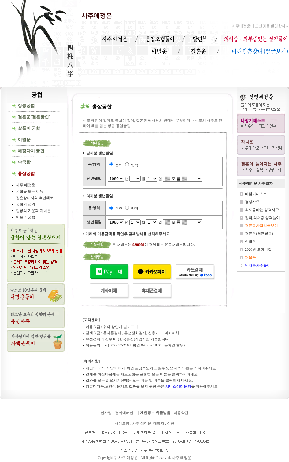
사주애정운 (96, 15)
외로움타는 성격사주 (262, 210)
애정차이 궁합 (31, 151)
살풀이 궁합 (29, 128)
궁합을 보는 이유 (29, 191)
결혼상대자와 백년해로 (35, 198)
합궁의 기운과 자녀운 (33, 211)
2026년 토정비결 (258, 249)
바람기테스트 (256, 194)
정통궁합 (26, 105)
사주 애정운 (25, 185)
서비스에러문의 (178, 386)
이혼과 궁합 (25, 217)
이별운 (24, 139)
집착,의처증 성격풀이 (262, 218)
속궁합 (24, 162)
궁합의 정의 (25, 204)
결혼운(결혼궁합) (34, 117)
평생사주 (252, 202)
